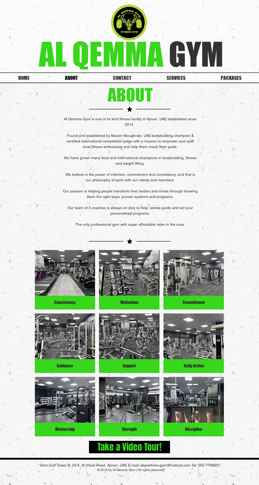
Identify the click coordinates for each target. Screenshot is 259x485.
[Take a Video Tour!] (129, 447)
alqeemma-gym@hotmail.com (165, 465)
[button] (65, 280)
